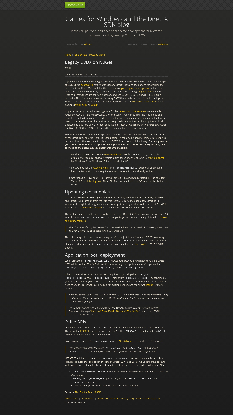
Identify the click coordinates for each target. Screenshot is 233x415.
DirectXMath (71, 395)
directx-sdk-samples (91, 207)
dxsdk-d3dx (81, 104)
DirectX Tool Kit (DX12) (148, 395)
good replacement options (135, 88)
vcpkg (94, 104)
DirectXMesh (125, 339)
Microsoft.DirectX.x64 (127, 309)
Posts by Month (97, 54)
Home (68, 54)
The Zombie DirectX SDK (88, 389)
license (149, 283)
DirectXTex (102, 395)
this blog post (156, 157)
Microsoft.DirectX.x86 (102, 309)
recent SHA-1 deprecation (132, 111)
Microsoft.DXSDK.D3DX (144, 101)
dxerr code (140, 243)
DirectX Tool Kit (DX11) (122, 395)
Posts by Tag (80, 54)
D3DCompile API (112, 154)
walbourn (87, 44)
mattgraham (163, 44)
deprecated (87, 84)
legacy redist (146, 91)
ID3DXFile (85, 329)
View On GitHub (75, 4)
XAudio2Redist (100, 167)
